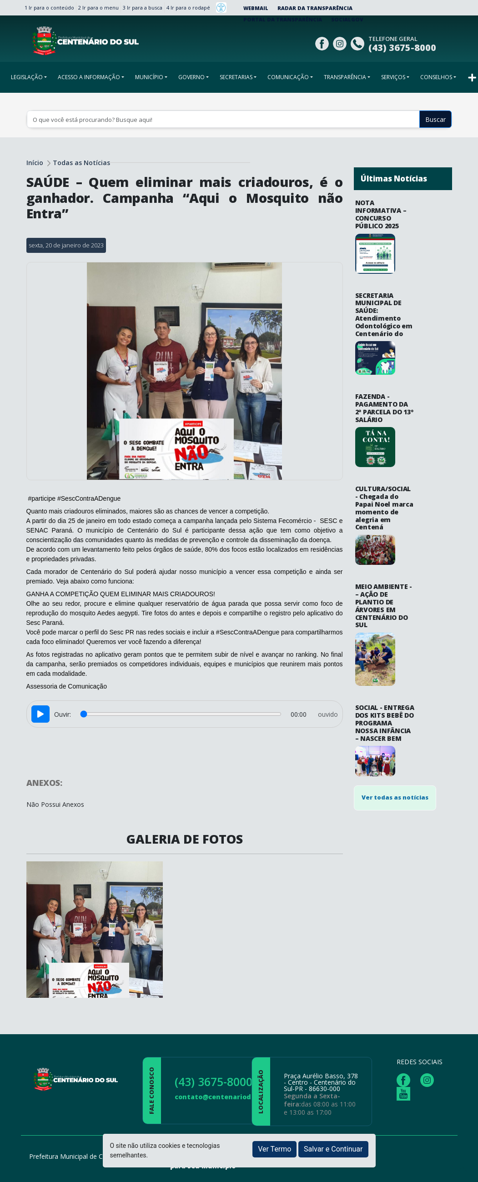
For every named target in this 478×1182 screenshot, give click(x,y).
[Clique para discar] (359, 42)
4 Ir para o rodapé (188, 7)
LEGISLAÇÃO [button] (27, 77)
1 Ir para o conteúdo (49, 7)
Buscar (435, 119)
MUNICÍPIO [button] (149, 77)
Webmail (255, 8)
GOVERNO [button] (191, 77)
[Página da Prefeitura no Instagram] (341, 42)
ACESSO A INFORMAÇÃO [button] (89, 77)
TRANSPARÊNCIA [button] (345, 77)
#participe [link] (41, 498)
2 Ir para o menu (98, 7)
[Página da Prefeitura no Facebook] (323, 42)
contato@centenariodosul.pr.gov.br (236, 1096)
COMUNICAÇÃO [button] (288, 77)
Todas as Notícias (81, 162)
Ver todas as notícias (395, 586)
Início (34, 162)
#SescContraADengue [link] (89, 498)
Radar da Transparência (314, 8)
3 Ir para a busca (142, 7)
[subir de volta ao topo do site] (462, 1168)
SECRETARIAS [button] (236, 77)
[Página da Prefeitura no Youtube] (406, 1093)
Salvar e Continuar (333, 1149)
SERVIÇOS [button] (393, 77)
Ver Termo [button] (274, 1149)
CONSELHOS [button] (436, 77)
